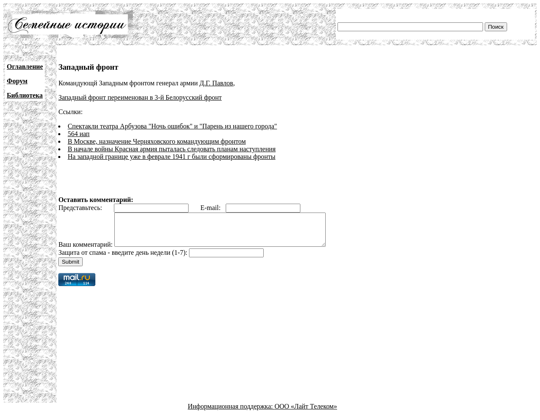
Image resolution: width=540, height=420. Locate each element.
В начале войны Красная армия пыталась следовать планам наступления (171, 149)
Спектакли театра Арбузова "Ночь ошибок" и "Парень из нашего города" (172, 126)
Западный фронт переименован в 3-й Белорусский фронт (139, 97)
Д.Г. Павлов (216, 83)
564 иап (78, 133)
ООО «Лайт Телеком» (306, 412)
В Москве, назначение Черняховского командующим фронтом (157, 141)
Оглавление (25, 66)
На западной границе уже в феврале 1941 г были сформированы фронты (171, 156)
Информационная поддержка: (231, 412)
